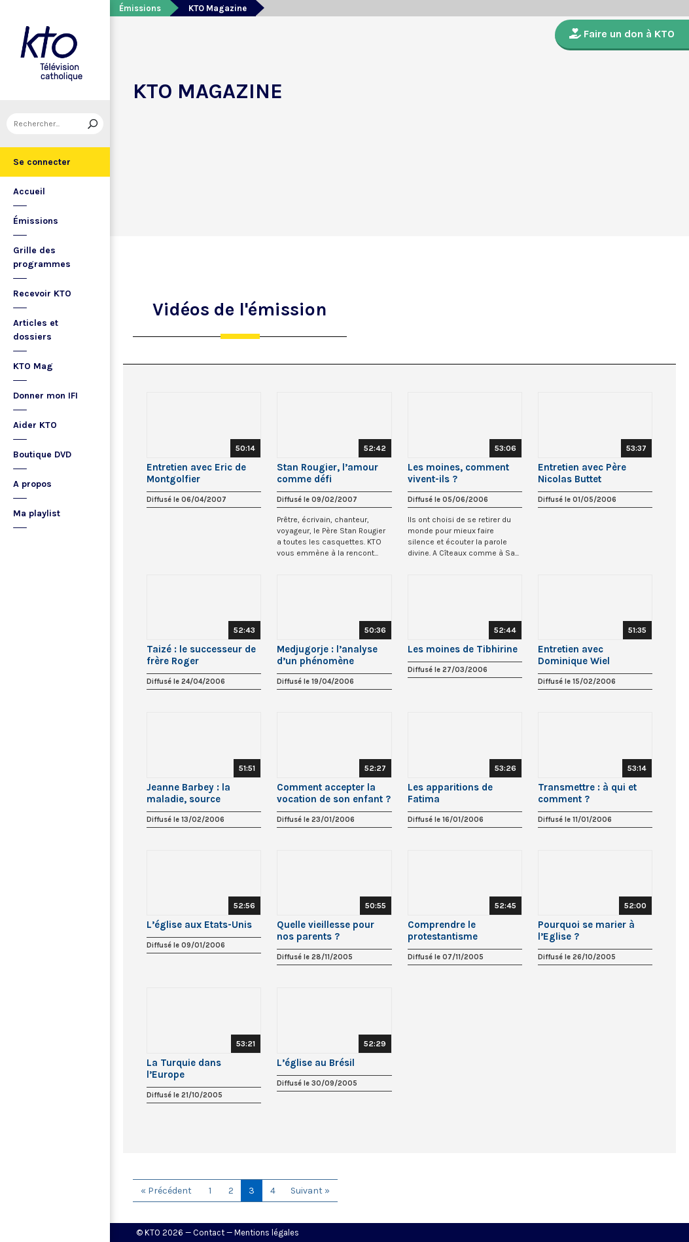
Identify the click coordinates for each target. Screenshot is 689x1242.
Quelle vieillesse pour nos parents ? (325, 930)
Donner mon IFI (45, 395)
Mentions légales (266, 1232)
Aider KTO (35, 425)
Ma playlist (36, 513)
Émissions (35, 220)
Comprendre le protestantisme (443, 930)
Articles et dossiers (35, 329)
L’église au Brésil (316, 1063)
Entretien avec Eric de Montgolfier (196, 473)
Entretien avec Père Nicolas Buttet (582, 473)
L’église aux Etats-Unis (199, 925)
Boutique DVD (42, 454)
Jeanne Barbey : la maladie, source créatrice (188, 793)
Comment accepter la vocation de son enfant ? (334, 793)
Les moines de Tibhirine (463, 649)
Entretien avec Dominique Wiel (574, 655)
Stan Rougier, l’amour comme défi (327, 473)
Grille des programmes (42, 257)
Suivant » (310, 1190)
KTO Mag (33, 366)
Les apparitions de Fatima (450, 793)
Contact (208, 1232)
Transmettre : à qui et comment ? (587, 793)
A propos (32, 483)
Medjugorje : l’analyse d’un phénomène (327, 655)
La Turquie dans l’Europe (184, 1068)
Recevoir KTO (42, 293)
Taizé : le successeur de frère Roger (201, 655)
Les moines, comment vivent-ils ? (458, 473)
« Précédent (166, 1190)
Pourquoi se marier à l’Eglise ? (586, 930)
